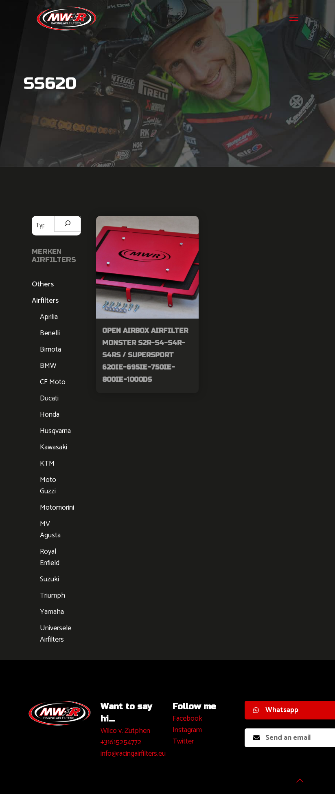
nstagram (188, 730)
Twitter (183, 741)
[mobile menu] (294, 18)
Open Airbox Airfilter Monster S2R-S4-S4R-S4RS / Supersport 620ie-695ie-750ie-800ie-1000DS (145, 355)
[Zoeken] (67, 224)
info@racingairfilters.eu (133, 754)
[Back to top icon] (295, 777)
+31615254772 (121, 742)
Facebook (187, 719)
